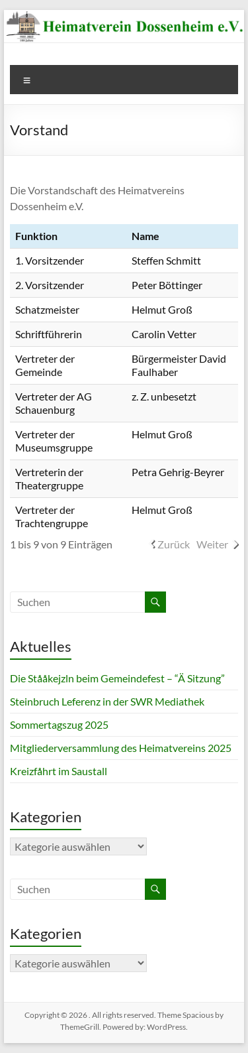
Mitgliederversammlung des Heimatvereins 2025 (120, 747)
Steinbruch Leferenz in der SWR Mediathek (107, 701)
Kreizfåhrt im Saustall (58, 771)
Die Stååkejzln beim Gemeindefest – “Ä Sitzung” (117, 678)
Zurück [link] (173, 544)
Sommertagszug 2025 (59, 724)
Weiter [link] (212, 544)
